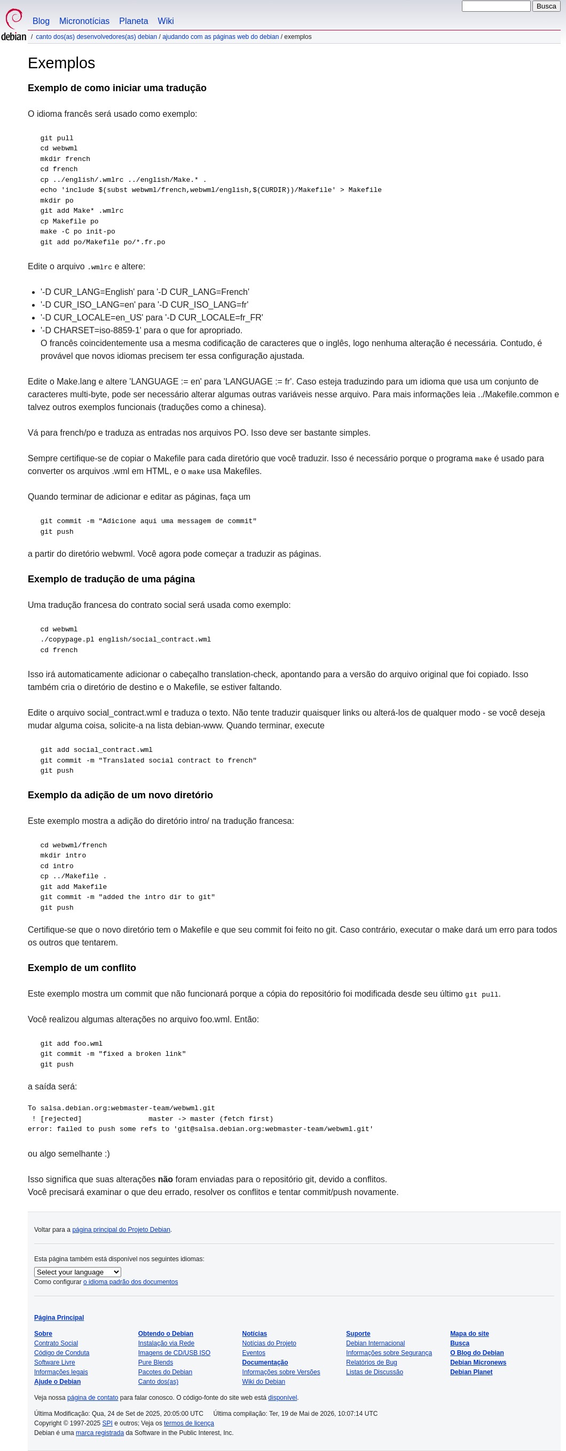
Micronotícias (84, 21)
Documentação (265, 1362)
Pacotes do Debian (165, 1372)
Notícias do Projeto (269, 1343)
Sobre (43, 1333)
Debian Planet (471, 1372)
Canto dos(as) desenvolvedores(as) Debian (96, 37)
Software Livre (54, 1362)
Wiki (166, 21)
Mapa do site (469, 1333)
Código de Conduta (61, 1353)
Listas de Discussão (374, 1372)
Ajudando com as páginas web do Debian (220, 37)
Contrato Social (56, 1343)
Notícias (255, 1333)
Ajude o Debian (57, 1381)
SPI (108, 1423)
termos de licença (189, 1423)
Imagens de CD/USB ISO (174, 1353)
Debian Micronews (478, 1362)
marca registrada (100, 1433)
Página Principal (59, 1317)
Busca (459, 1343)
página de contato (92, 1397)
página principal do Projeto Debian (121, 1229)
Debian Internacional (375, 1343)
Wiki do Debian (264, 1381)
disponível (282, 1397)
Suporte (358, 1333)
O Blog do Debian (477, 1353)
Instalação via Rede (166, 1343)
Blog (41, 21)
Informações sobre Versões (281, 1372)
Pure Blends (155, 1362)
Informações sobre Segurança (389, 1353)
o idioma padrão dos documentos (130, 1282)
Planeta (133, 21)
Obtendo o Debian (165, 1333)
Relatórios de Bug (371, 1362)
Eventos (253, 1353)
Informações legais (61, 1372)
